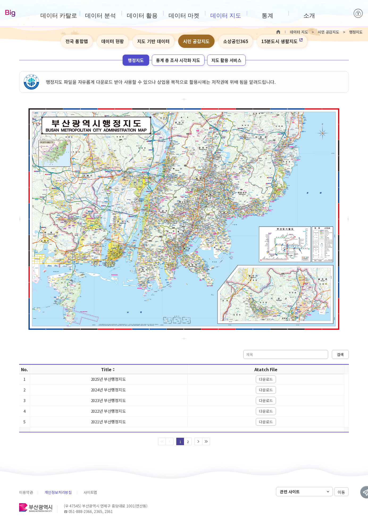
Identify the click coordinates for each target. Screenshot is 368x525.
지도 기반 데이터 (153, 41)
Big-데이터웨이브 (10, 13)
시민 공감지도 (196, 41)
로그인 (358, 13)
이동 (341, 492)
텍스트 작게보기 (344, 41)
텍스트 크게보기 (335, 41)
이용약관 (26, 492)
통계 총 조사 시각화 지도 (178, 60)
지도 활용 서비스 (226, 60)
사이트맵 (90, 492)
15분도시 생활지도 (282, 41)
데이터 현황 (112, 41)
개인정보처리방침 (58, 492)
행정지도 (136, 60)
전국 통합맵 (76, 41)
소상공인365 (235, 41)
